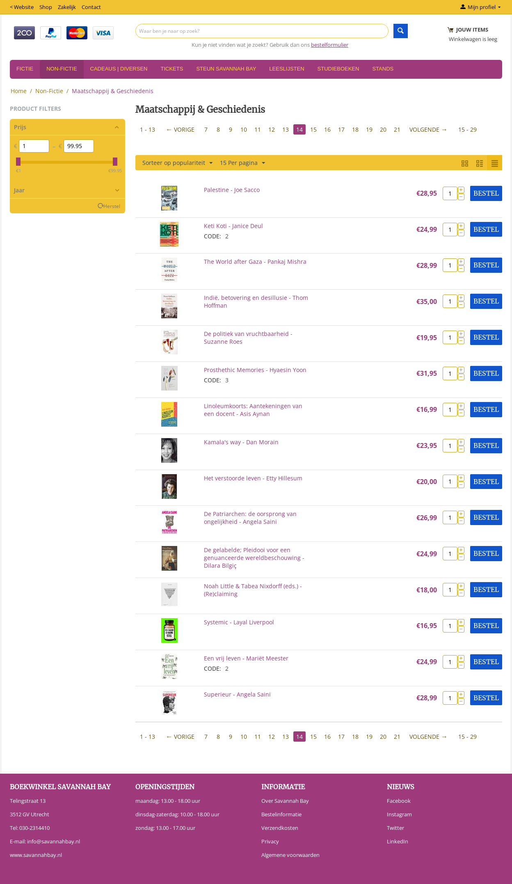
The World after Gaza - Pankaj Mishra (255, 261)
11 (257, 129)
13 (285, 129)
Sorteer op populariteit (177, 163)
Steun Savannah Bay (226, 69)
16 (327, 129)
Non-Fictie (61, 69)
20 (383, 129)
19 (369, 129)
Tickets (171, 69)
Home (19, 91)
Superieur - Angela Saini (237, 694)
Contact (91, 7)
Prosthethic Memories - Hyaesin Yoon (255, 370)
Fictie (24, 69)
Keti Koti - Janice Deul (233, 226)
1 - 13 (147, 129)
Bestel (486, 193)
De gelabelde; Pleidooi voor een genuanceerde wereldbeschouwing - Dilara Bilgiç (254, 557)
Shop (45, 7)
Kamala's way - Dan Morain (241, 442)
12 (271, 129)
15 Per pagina (242, 163)
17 (341, 129)
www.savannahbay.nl (36, 855)
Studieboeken (338, 69)
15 (313, 129)
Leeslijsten (286, 69)
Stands (382, 69)
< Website (22, 7)
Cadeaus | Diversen (119, 69)
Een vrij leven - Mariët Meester (246, 658)
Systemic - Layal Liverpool (239, 622)
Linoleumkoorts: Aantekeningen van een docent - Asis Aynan (253, 410)
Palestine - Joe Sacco (232, 190)
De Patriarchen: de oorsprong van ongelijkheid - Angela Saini (250, 517)
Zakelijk (67, 7)
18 (355, 129)
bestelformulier (329, 44)
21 (397, 129)
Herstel (111, 206)
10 (243, 129)
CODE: (212, 236)
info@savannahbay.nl (53, 841)
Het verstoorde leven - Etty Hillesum (253, 478)
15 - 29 (467, 129)
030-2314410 (34, 827)
